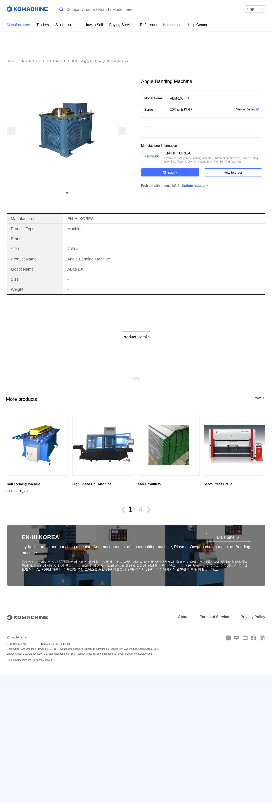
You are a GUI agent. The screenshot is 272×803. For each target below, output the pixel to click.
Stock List (63, 25)
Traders (43, 25)
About (183, 645)
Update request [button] (193, 214)
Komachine (172, 25)
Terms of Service (214, 645)
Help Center (197, 25)
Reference (148, 25)
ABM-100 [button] (177, 127)
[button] (209, 126)
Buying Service (121, 25)
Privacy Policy (252, 645)
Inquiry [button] (170, 201)
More (258, 426)
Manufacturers (18, 25)
